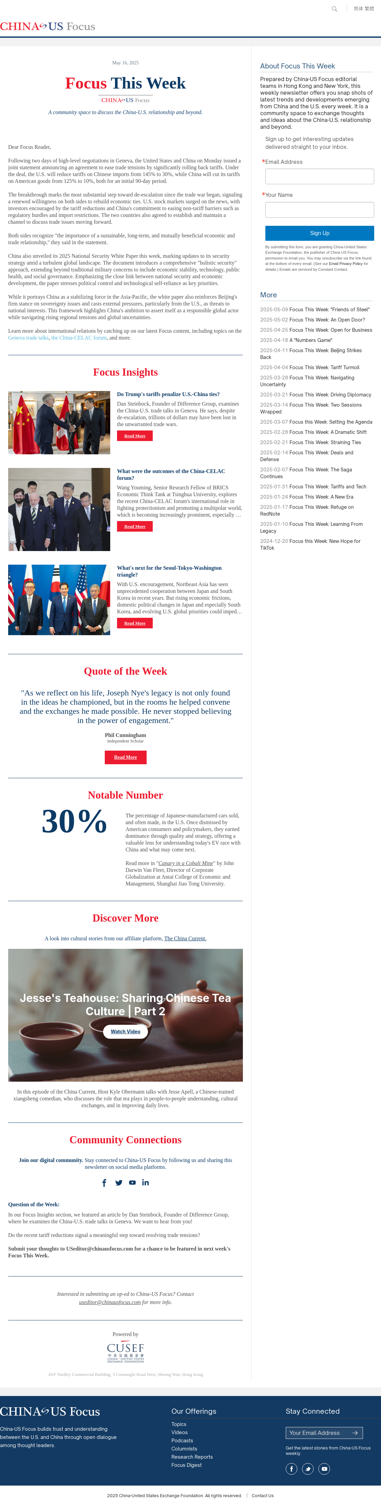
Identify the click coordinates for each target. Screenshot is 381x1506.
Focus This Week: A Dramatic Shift (328, 432)
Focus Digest (186, 1465)
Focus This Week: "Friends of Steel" (329, 309)
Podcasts (182, 1440)
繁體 (369, 8)
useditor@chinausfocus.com (109, 1302)
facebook (291, 1469)
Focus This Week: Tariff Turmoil (324, 367)
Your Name (279, 195)
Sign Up (320, 233)
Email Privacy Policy (346, 264)
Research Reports (192, 1457)
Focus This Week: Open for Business (330, 330)
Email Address (284, 162)
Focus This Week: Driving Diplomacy (330, 394)
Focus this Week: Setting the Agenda (330, 422)
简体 (358, 8)
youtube (324, 1469)
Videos (179, 1432)
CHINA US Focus (47, 26)
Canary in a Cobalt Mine (186, 863)
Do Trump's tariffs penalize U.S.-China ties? (168, 394)
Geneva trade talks (28, 338)
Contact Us (263, 1495)
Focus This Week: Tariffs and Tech (327, 486)
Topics (178, 1424)
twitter (308, 1469)
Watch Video (125, 1031)
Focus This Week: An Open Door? (327, 320)
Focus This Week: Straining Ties (325, 442)
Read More (134, 435)
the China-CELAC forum (79, 338)
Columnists (184, 1449)
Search (334, 8)
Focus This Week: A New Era (321, 497)
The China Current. (185, 938)
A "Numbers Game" (310, 340)
